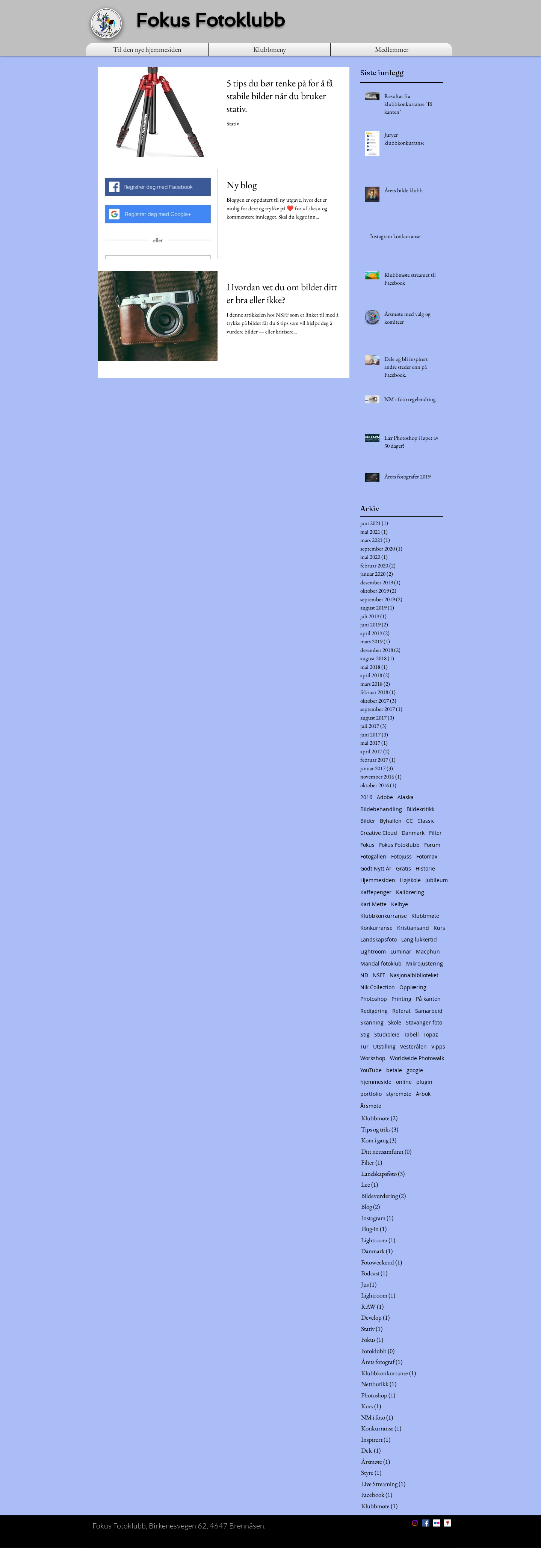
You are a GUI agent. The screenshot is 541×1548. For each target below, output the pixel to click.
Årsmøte (370, 1105)
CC (409, 820)
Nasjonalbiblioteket (414, 975)
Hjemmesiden (377, 880)
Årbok (423, 1093)
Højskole (410, 880)
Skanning (372, 1022)
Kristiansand (413, 927)
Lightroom (373, 951)
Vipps (438, 1046)
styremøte (398, 1093)
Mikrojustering (424, 963)
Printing (401, 998)
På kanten (428, 998)
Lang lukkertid (419, 939)
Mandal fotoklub (381, 963)
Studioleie (386, 1034)
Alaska (405, 797)
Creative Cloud (378, 832)
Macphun (428, 951)
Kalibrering (410, 892)
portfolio (371, 1093)
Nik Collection (377, 987)
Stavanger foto (424, 1022)
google (415, 1070)
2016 (366, 797)
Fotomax (426, 856)
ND (364, 975)
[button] (269, 49)
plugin (424, 1081)
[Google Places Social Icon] (447, 1523)
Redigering (374, 1010)
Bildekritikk (420, 809)
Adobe (385, 797)
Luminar (400, 951)
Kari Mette (373, 904)
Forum (432, 844)
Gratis (403, 868)
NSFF (379, 975)
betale (394, 1070)
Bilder (367, 820)
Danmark (413, 832)
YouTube (371, 1070)
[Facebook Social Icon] (425, 1523)
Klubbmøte (425, 915)
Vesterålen (413, 1046)
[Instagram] (415, 1523)
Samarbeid (429, 1010)
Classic (426, 820)
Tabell (411, 1034)
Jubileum (436, 880)
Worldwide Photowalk (417, 1058)
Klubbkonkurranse (383, 915)
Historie (425, 868)
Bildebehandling (381, 809)
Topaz (430, 1034)
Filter (435, 832)
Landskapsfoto (378, 939)
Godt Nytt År (375, 868)
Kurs (439, 927)
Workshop (372, 1058)
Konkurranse (376, 927)
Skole (394, 1022)
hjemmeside (375, 1081)
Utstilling (384, 1046)
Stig (365, 1034)
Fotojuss (401, 856)
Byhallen (391, 820)
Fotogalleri (373, 856)
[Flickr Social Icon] (436, 1523)
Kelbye (399, 904)
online (404, 1081)
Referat (401, 1010)
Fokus (367, 844)
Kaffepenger (375, 892)
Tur (364, 1046)
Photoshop (373, 998)
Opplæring (412, 987)
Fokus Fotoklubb (399, 844)
